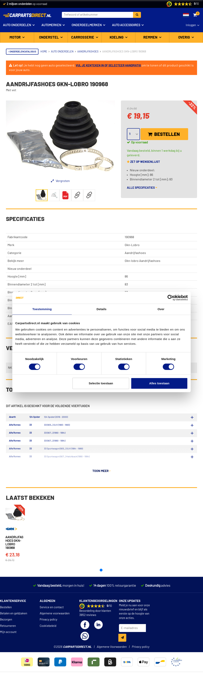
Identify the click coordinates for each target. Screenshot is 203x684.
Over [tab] (161, 309)
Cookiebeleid (48, 634)
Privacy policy (48, 628)
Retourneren (8, 634)
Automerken (51, 25)
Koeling (117, 37)
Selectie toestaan (101, 383)
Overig (184, 37)
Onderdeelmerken (87, 25)
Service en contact (52, 616)
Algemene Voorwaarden (112, 655)
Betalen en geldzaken (13, 622)
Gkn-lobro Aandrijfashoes (142, 260)
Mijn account (8, 640)
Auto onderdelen (17, 25)
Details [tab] (101, 309)
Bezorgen (6, 628)
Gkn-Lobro (132, 245)
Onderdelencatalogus (22, 51)
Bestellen (164, 134)
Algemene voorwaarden (55, 622)
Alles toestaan (159, 383)
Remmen (150, 37)
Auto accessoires (126, 25)
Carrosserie (83, 37)
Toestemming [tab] (42, 309)
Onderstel (49, 37)
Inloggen (191, 25)
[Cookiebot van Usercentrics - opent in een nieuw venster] (170, 298)
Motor (15, 37)
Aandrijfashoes (135, 253)
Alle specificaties (142, 187)
